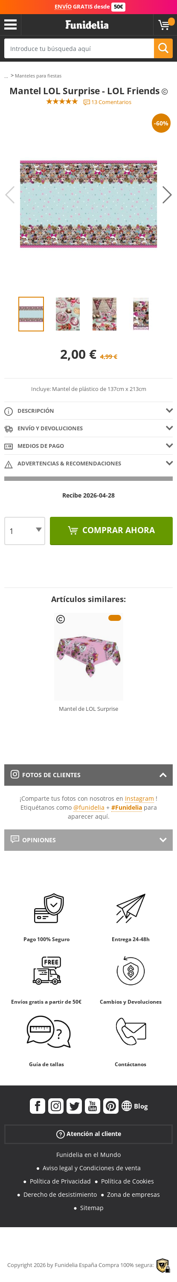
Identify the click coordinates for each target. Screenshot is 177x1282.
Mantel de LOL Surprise (88, 709)
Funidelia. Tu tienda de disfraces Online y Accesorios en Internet (87, 25)
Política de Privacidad (60, 1181)
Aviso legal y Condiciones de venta (92, 1168)
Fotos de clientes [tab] (46, 775)
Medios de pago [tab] (34, 446)
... (6, 76)
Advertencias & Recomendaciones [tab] (62, 463)
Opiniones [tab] (33, 840)
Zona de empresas (133, 1194)
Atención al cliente (88, 1134)
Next (167, 194)
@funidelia (88, 807)
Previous (9, 194)
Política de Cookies (127, 1181)
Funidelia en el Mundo (88, 1155)
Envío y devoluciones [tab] (43, 428)
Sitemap (92, 1208)
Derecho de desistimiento (60, 1194)
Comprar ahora (117, 530)
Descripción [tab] (29, 411)
